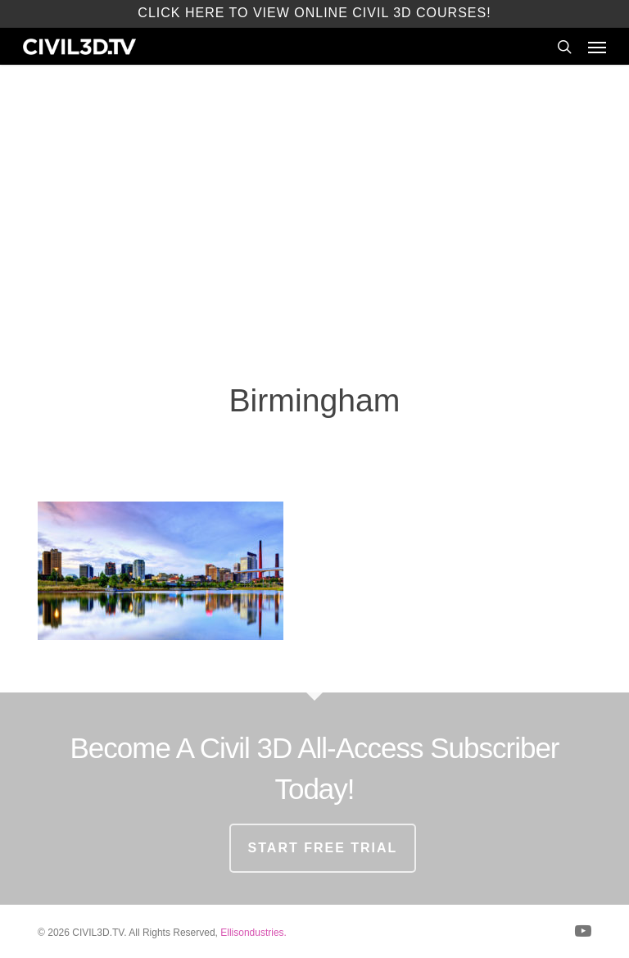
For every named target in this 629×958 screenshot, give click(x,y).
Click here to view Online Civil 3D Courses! (314, 13)
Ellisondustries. (253, 932)
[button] (597, 47)
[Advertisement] (314, 220)
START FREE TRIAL (323, 848)
